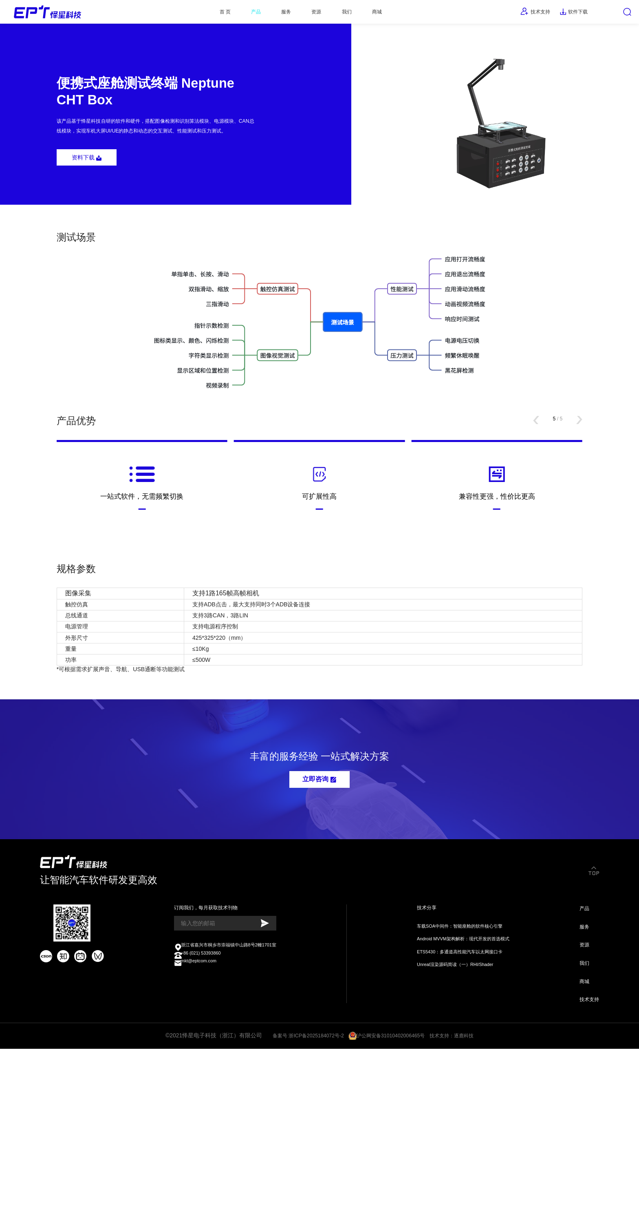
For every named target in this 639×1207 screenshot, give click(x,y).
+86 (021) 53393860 (198, 1103)
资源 (310, 14)
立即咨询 (319, 908)
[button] (528, 481)
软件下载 (560, 14)
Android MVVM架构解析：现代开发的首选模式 (460, 1082)
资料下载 (91, 189)
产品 (236, 14)
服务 (273, 14)
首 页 (198, 14)
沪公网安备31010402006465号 (392, 1191)
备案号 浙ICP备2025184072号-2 (300, 1191)
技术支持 (514, 14)
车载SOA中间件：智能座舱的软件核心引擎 (456, 1068)
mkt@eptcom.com (195, 1112)
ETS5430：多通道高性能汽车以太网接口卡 (456, 1097)
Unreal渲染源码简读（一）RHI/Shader (451, 1111)
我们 (346, 14)
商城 (383, 14)
